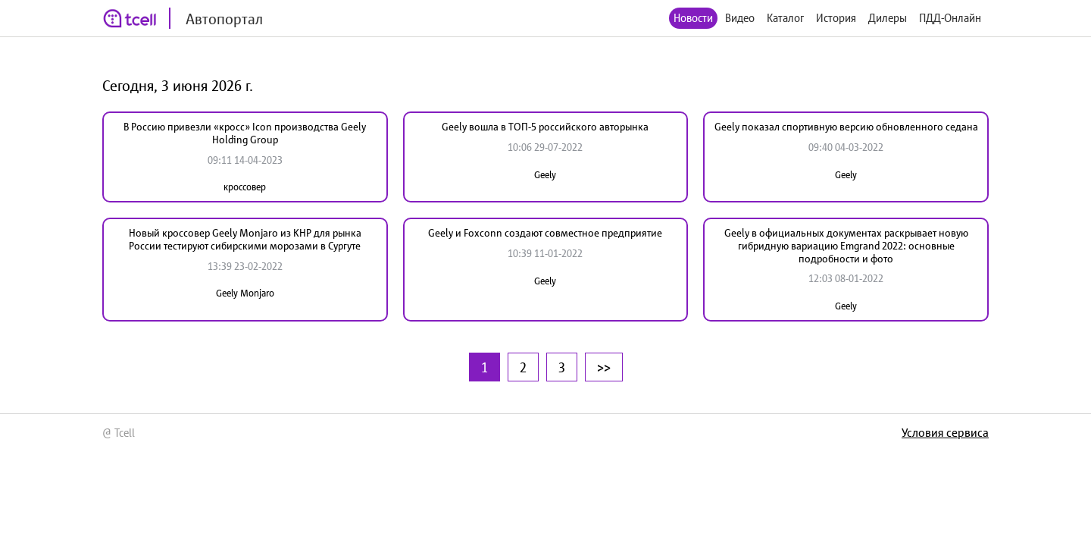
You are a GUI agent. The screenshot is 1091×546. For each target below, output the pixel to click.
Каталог (785, 18)
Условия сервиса (945, 432)
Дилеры (887, 18)
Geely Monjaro (245, 293)
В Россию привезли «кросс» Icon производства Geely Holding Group (244, 133)
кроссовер (245, 187)
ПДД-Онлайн (950, 18)
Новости (693, 18)
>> (604, 367)
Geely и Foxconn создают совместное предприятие (545, 233)
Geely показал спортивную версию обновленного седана (846, 127)
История (836, 18)
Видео (740, 18)
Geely (545, 174)
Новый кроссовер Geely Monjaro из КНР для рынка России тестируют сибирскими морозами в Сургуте (245, 239)
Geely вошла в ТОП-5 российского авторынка (545, 127)
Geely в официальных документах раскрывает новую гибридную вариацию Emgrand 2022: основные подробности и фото (846, 246)
